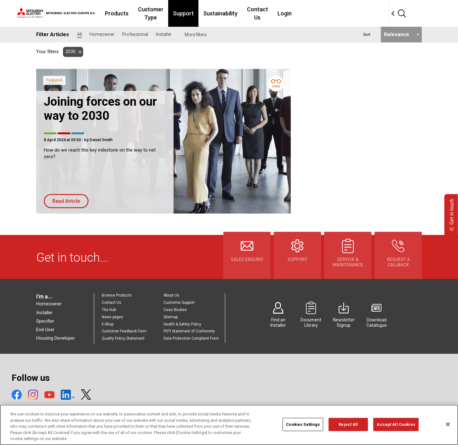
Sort (366, 34)
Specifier (45, 321)
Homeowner (49, 304)
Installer (44, 312)
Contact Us (309, 13)
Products (151, 13)
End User (45, 329)
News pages (112, 317)
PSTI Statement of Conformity (189, 331)
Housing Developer (55, 338)
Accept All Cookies (396, 433)
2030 (69, 51)
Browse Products (117, 295)
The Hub (109, 310)
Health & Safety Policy (182, 324)
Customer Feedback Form (124, 331)
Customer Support (179, 302)
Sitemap (170, 317)
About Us (171, 295)
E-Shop (107, 324)
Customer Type (191, 13)
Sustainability (268, 13)
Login (340, 13)
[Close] (448, 433)
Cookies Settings (303, 433)
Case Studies (175, 310)
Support (231, 13)
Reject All (348, 433)
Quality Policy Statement (123, 338)
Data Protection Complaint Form (191, 338)
